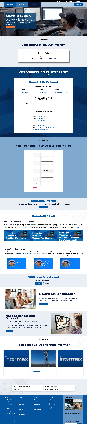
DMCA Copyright (37, 409)
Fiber (8, 401)
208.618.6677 (43, 92)
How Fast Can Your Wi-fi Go (12, 370)
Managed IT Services (11, 413)
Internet (8, 410)
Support (65, 1)
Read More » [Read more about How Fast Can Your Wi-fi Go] (7, 372)
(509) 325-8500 (50, 127)
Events (20, 399)
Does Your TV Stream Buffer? (67, 370)
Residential (21, 4)
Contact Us (21, 409)
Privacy (35, 399)
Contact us (71, 1)
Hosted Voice (9, 411)
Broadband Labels (37, 407)
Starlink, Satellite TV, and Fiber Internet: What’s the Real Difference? (73, 412)
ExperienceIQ (28, 253)
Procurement (21, 404)
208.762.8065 (25, 92)
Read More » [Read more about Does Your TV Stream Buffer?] (62, 372)
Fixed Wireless (9, 402)
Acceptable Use (37, 404)
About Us (20, 397)
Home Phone (9, 404)
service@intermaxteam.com (42, 129)
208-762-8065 (53, 58)
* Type (35, 170)
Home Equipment (10, 405)
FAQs (20, 407)
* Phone (35, 166)
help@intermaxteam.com (61, 92)
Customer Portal (57, 1)
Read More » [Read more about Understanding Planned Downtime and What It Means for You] (34, 374)
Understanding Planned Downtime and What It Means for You (42, 370)
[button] (4, 235)
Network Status (22, 414)
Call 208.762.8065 (79, 1)
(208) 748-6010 (41, 120)
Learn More (76, 227)
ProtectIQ (20, 253)
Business (34, 4)
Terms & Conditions (38, 402)
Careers (20, 402)
